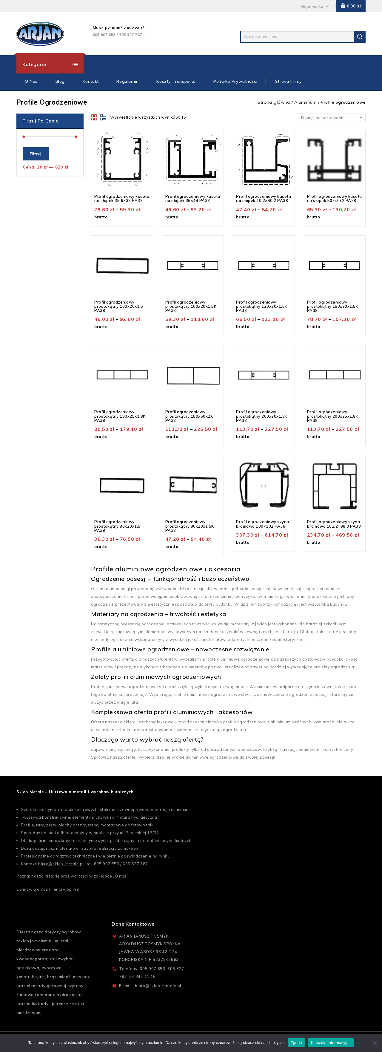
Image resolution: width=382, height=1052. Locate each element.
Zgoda (296, 1042)
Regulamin (127, 81)
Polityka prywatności (235, 81)
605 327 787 (135, 863)
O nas (121, 876)
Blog (60, 81)
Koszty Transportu (175, 81)
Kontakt (91, 81)
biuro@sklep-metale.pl (61, 863)
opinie (73, 889)
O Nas (31, 81)
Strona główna (274, 102)
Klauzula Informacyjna (331, 1042)
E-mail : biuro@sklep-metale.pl (150, 985)
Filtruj (35, 154)
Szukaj (360, 37)
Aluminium (305, 102)
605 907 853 (106, 863)
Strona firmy (288, 81)
